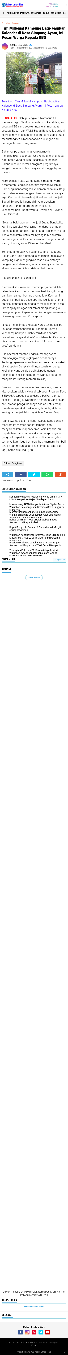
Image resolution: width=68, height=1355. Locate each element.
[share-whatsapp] (47, 474)
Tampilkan (59, 560)
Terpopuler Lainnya (34, 1306)
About (8, 1342)
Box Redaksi (31, 1342)
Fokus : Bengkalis (52, 13)
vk (62, 1342)
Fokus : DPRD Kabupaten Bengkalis (24, 13)
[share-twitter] (34, 474)
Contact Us (18, 1342)
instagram (53, 1342)
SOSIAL (34, 1345)
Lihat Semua (34, 577)
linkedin (43, 1342)
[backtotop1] (65, 1351)
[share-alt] (7, 474)
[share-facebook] (20, 474)
